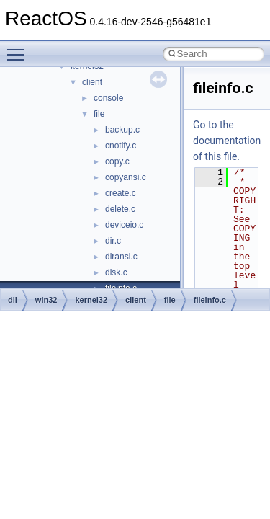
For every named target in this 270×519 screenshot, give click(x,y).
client (92, 82)
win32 (46, 300)
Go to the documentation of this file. (227, 140)
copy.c (117, 161)
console (108, 98)
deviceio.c (124, 225)
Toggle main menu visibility (19, 48)
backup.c (122, 130)
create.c (120, 193)
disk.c (116, 272)
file (99, 114)
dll (12, 300)
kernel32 (91, 300)
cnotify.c (120, 146)
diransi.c (121, 257)
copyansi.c (125, 177)
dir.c (113, 241)
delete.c (120, 209)
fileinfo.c (210, 300)
